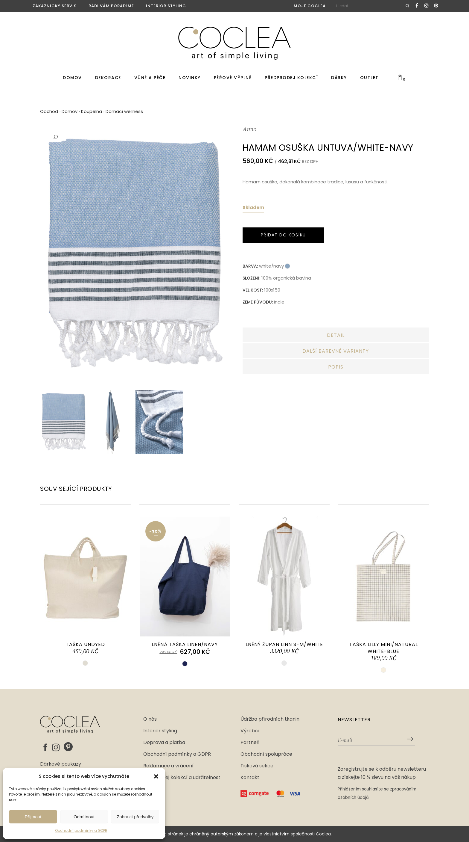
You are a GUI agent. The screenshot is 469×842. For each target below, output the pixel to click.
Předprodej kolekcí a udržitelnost (181, 777)
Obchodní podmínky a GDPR (81, 830)
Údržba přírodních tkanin (269, 719)
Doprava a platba (164, 742)
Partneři (249, 742)
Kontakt (249, 777)
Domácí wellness (124, 111)
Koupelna (91, 111)
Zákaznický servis (55, 6)
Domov (69, 111)
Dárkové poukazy (60, 764)
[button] (156, 776)
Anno (249, 129)
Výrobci (249, 731)
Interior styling (166, 6)
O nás (150, 719)
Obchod (49, 111)
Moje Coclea (310, 6)
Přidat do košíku (283, 235)
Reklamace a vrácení (168, 766)
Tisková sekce (256, 766)
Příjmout (33, 816)
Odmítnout (84, 816)
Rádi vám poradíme (111, 6)
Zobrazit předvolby (135, 816)
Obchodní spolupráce (266, 754)
